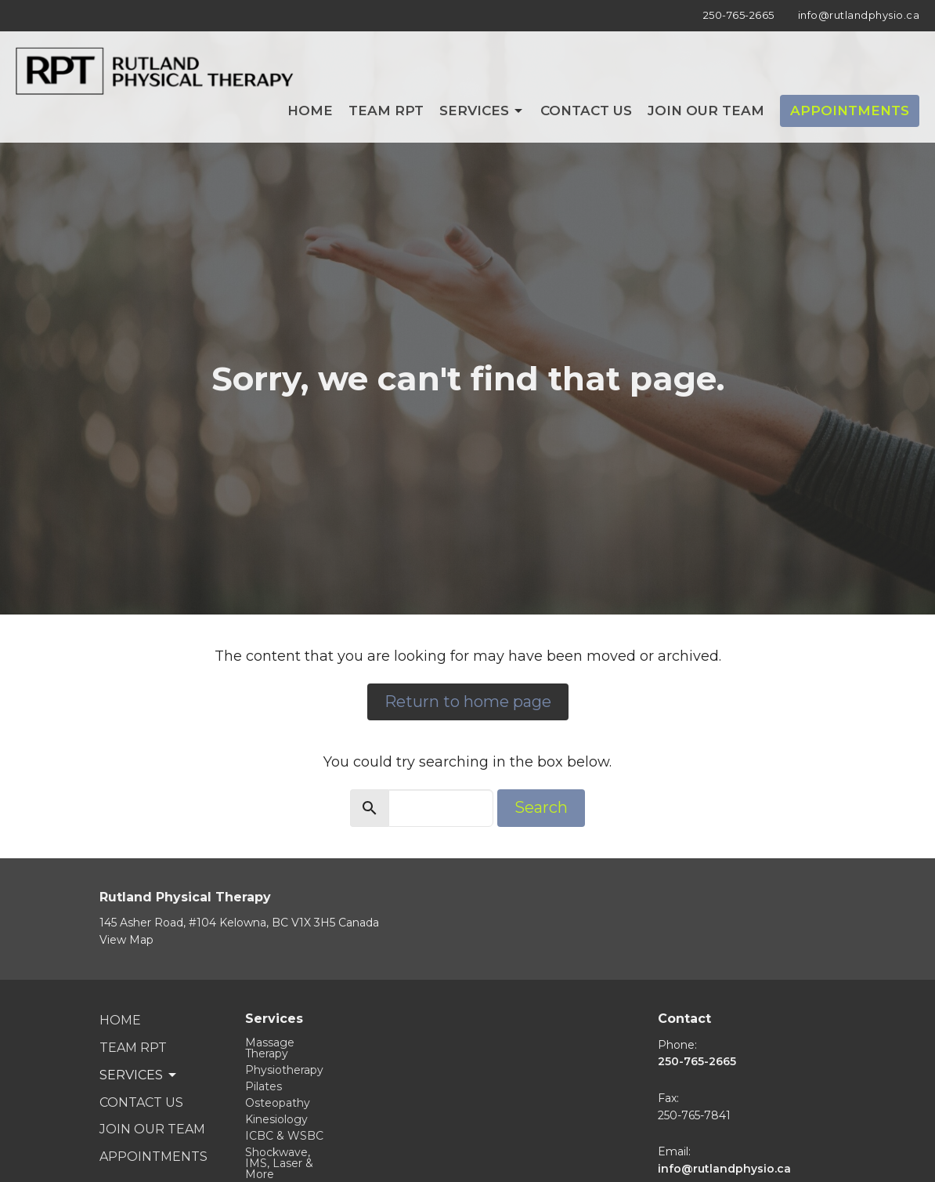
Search (541, 807)
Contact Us (586, 110)
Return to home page (467, 701)
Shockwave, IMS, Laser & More (279, 1163)
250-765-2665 (738, 15)
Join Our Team (706, 110)
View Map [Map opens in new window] (126, 940)
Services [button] (139, 1075)
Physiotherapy (284, 1070)
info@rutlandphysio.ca (859, 15)
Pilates (263, 1086)
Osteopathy (277, 1103)
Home (310, 110)
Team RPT (386, 110)
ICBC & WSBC (284, 1136)
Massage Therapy (269, 1048)
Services (482, 110)
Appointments (849, 110)
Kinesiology (276, 1119)
